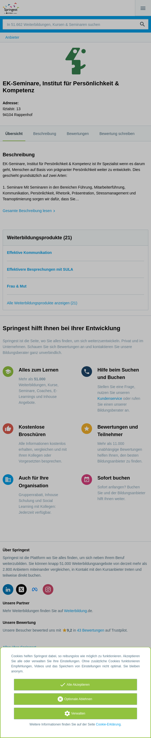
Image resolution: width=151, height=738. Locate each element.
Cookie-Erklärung (108, 724)
